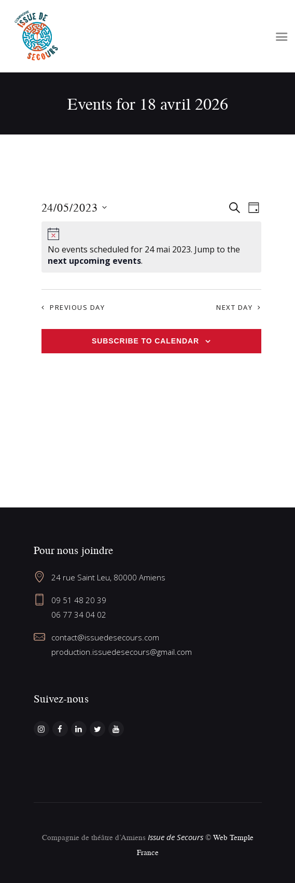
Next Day (234, 307)
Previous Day (77, 307)
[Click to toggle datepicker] (74, 207)
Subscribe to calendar (145, 341)
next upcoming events (94, 260)
